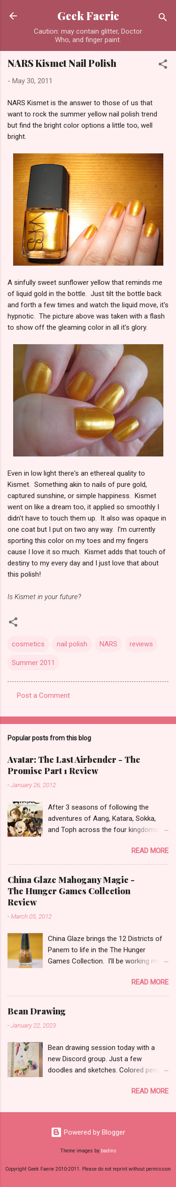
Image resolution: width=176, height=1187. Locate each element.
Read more (149, 851)
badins (108, 1151)
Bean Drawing (37, 1011)
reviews (141, 644)
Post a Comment (43, 695)
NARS (108, 644)
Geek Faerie (88, 15)
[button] (162, 65)
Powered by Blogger (88, 1132)
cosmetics (28, 644)
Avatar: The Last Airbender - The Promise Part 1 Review (74, 765)
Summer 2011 (33, 663)
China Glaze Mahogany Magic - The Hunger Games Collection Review (71, 891)
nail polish (72, 644)
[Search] (162, 19)
